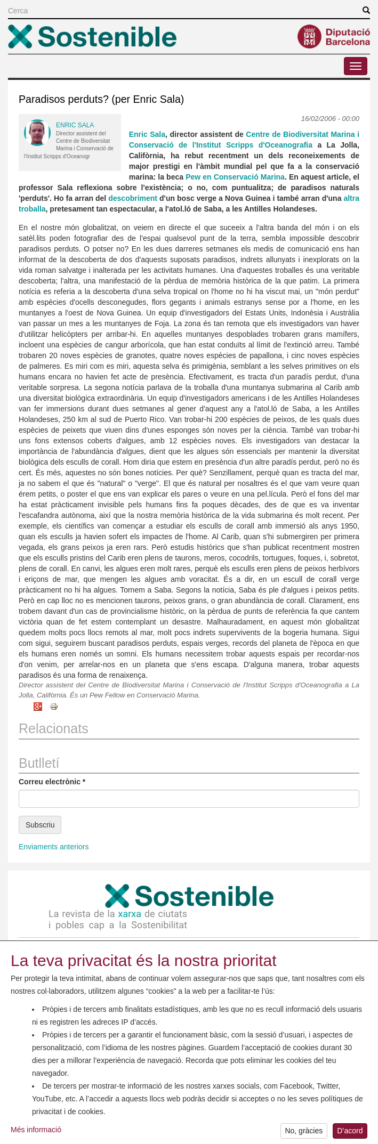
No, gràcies (304, 1133)
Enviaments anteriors (54, 846)
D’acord (350, 1133)
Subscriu (40, 825)
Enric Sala (75, 125)
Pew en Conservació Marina (235, 177)
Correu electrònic (52, 781)
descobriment (132, 198)
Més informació (36, 1131)
